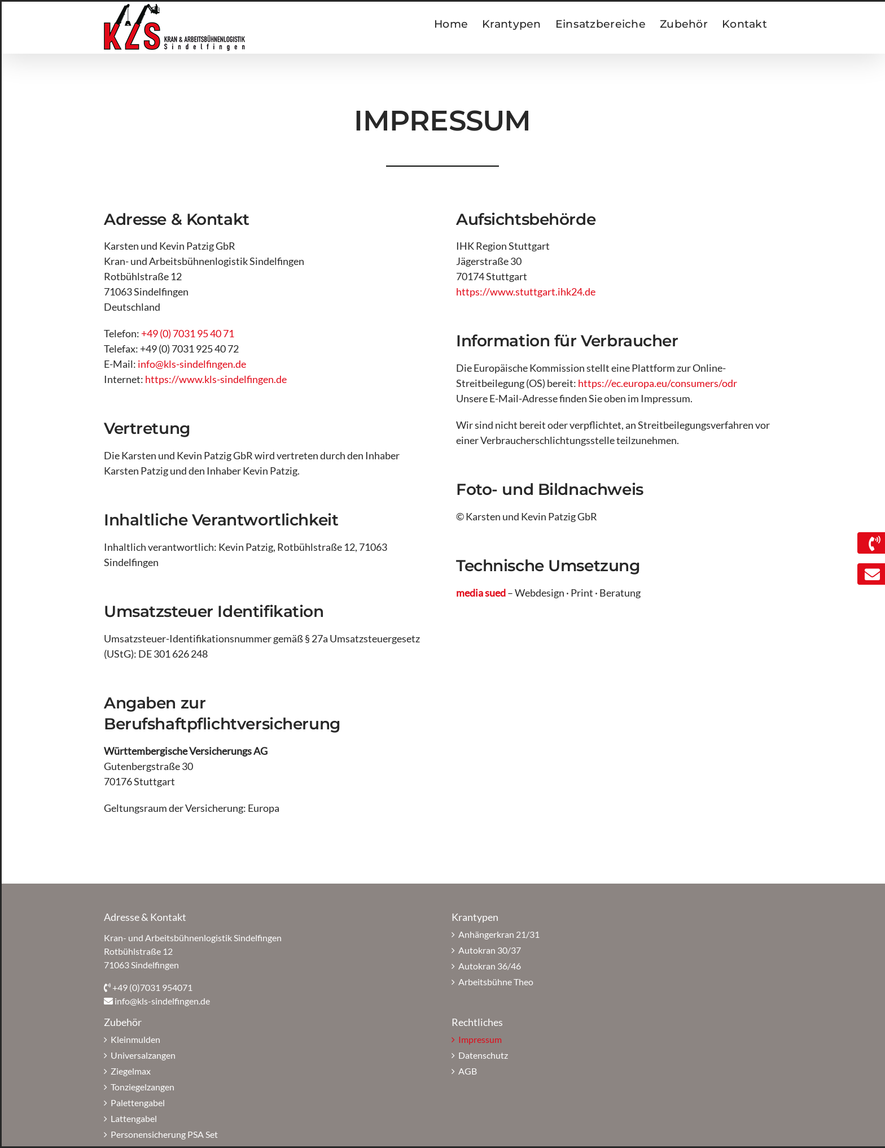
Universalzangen (143, 1055)
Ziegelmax (131, 1071)
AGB (467, 1071)
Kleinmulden (135, 1039)
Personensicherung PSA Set (164, 1134)
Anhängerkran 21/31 (499, 934)
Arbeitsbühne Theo (495, 981)
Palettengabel (138, 1102)
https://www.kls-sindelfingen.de (216, 379)
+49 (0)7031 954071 (152, 987)
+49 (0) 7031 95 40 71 (187, 333)
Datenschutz (483, 1055)
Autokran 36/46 (489, 965)
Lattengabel (134, 1118)
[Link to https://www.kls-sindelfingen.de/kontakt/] (871, 543)
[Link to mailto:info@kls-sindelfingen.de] (869, 574)
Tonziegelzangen (142, 1086)
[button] (25, 1123)
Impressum (480, 1039)
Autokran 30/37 (489, 950)
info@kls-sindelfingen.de (192, 364)
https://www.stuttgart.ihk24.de (525, 291)
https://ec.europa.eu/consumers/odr (657, 383)
